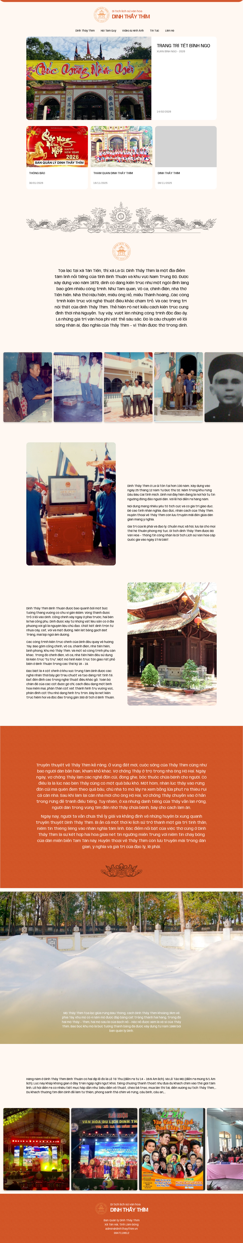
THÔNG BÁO (37, 173)
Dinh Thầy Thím (85, 30)
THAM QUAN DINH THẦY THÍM (113, 173)
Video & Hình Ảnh (133, 30)
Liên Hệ (169, 30)
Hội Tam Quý (108, 30)
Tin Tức (154, 30)
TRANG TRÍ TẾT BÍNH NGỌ (183, 46)
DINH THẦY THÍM (169, 173)
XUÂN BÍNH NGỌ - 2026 (171, 51)
